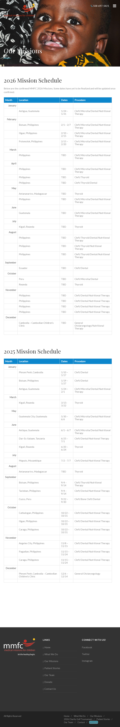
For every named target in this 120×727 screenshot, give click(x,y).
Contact (81, 722)
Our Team (49, 675)
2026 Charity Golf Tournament (78, 719)
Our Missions (51, 661)
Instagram (87, 660)
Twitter (86, 654)
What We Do (51, 654)
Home (47, 647)
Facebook (87, 647)
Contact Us (50, 688)
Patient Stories (52, 668)
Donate (48, 682)
